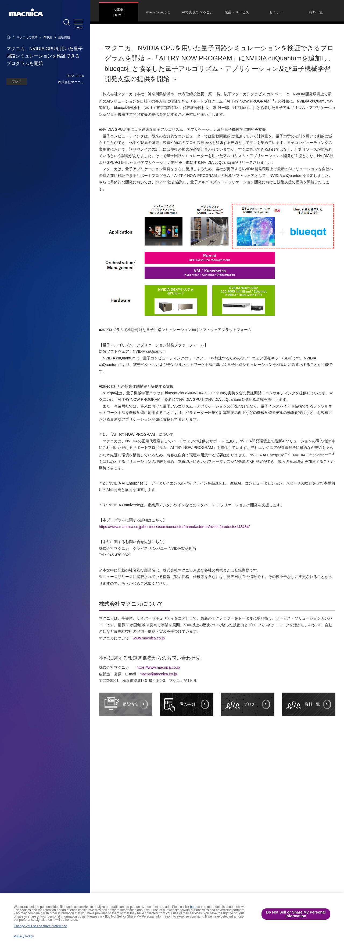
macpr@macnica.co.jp (158, 674)
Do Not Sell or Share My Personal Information (296, 914)
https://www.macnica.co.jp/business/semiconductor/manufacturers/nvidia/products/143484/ (174, 527)
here (193, 906)
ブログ (240, 704)
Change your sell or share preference (40, 926)
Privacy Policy (24, 936)
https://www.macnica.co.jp (158, 667)
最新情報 (120, 704)
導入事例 (179, 704)
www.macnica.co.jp (149, 638)
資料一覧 (303, 704)
